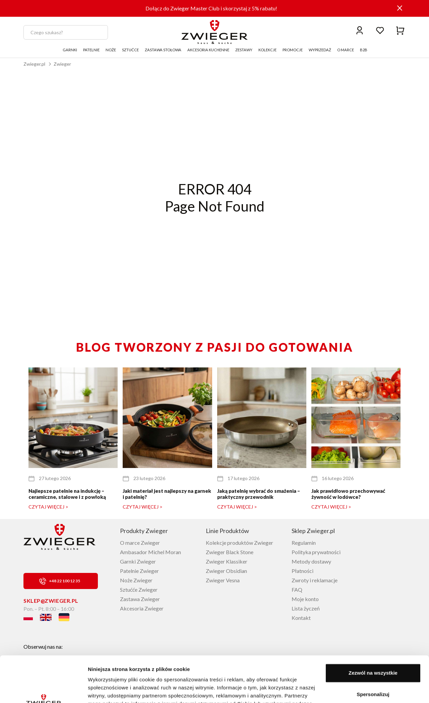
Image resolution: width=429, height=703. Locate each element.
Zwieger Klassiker (226, 561)
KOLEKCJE (267, 50)
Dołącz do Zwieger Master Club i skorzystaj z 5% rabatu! (211, 8)
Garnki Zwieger (138, 561)
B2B (363, 50)
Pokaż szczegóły (108, 690)
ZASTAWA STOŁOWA (163, 50)
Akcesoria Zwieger (142, 608)
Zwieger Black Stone (229, 552)
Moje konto (305, 599)
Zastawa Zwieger (140, 599)
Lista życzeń (306, 608)
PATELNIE (91, 50)
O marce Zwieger (140, 542)
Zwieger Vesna (223, 580)
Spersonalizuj (373, 653)
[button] (397, 418)
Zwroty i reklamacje (315, 580)
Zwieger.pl (34, 64)
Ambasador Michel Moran (150, 552)
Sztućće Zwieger (139, 589)
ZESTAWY (243, 50)
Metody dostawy (311, 561)
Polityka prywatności (316, 552)
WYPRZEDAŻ (320, 50)
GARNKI (70, 50)
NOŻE (111, 50)
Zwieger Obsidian (226, 571)
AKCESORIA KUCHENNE (208, 50)
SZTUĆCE (130, 50)
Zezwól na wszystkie (373, 632)
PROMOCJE (293, 50)
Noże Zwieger (136, 580)
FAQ (297, 589)
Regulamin (304, 542)
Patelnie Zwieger (139, 571)
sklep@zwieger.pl (50, 600)
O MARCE (345, 50)
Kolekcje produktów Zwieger (239, 542)
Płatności (302, 571)
